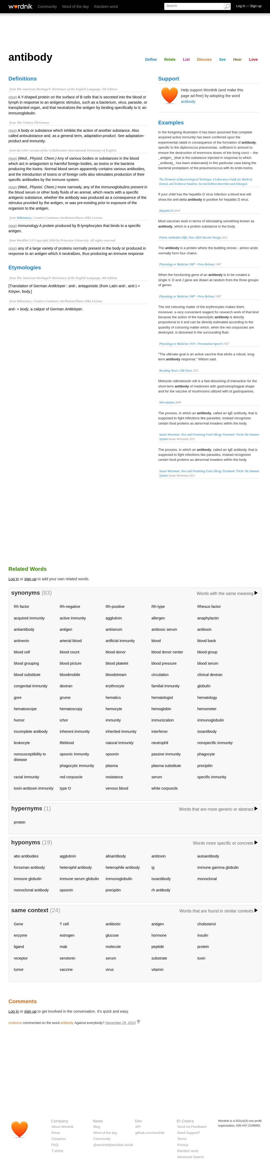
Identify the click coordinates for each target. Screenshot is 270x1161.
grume (65, 697)
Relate (170, 59)
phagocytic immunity (77, 766)
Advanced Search (190, 1157)
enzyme (20, 935)
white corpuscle (165, 788)
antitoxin (204, 629)
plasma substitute (166, 766)
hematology (207, 697)
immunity (113, 720)
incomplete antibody (31, 731)
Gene (18, 924)
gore (18, 697)
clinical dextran (210, 675)
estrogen (67, 935)
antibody (188, 101)
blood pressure (164, 663)
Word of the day (75, 6)
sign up (30, 579)
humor (19, 720)
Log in (13, 579)
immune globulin (28, 879)
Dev (138, 1121)
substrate (159, 958)
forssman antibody (29, 867)
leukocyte (22, 743)
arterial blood (71, 641)
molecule (113, 947)
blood (156, 641)
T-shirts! (57, 1151)
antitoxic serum (164, 629)
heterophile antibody (123, 867)
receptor (21, 958)
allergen (158, 618)
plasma (112, 766)
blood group (207, 652)
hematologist (162, 697)
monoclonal (207, 879)
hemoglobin (161, 709)
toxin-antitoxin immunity (34, 788)
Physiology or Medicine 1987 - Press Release (186, 264)
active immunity (73, 618)
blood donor (116, 652)
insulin (202, 935)
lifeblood (67, 743)
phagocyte (206, 754)
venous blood (117, 788)
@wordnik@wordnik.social (113, 1145)
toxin (201, 958)
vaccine (66, 969)
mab (63, 947)
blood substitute (27, 675)
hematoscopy (71, 709)
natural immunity (120, 743)
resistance (114, 777)
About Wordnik (62, 1127)
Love (253, 59)
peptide (158, 947)
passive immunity (166, 754)
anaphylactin (208, 618)
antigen (66, 629)
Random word (106, 6)
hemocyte (114, 709)
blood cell (22, 652)
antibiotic (113, 924)
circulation (160, 675)
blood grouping (26, 663)
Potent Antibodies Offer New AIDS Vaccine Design (190, 237)
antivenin (21, 641)
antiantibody (24, 629)
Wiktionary (24, 218)
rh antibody (161, 890)
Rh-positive (115, 606)
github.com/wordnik (149, 1133)
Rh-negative (70, 606)
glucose (112, 935)
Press (55, 1133)
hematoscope (25, 709)
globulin (204, 686)
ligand (19, 947)
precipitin (205, 766)
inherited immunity (121, 731)
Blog (96, 1127)
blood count (69, 652)
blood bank (206, 641)
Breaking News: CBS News (175, 370)
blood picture (70, 663)
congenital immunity (30, 686)
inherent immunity (75, 731)
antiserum (114, 629)
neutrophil (160, 743)
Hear (237, 59)
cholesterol (206, 924)
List (186, 59)
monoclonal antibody (31, 890)
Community (47, 6)
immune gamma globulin (218, 867)
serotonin (67, 958)
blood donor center (167, 652)
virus (110, 969)
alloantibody (116, 856)
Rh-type (158, 606)
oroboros (15, 1023)
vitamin (158, 969)
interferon (160, 731)
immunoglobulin (210, 720)
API (138, 1127)
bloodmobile (70, 675)
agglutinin (114, 618)
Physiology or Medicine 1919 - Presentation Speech (190, 343)
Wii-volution (166, 402)
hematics (113, 697)
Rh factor (21, 606)
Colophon (58, 1139)
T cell (64, 924)
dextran (66, 686)
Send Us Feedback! (192, 1127)
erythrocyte (115, 686)
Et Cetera (185, 1121)
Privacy (182, 1145)
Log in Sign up (249, 6)
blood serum (207, 663)
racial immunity (26, 777)
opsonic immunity (74, 754)
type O (65, 788)
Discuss (204, 59)
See (222, 59)
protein (20, 822)
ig (153, 867)
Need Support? (188, 1133)
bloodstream (116, 675)
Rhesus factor (209, 606)
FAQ (54, 1145)
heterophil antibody (76, 867)
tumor (19, 969)
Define (151, 59)
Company (59, 1121)
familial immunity (166, 686)
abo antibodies (26, 856)
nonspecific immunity (215, 743)
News (98, 1121)
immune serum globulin (79, 879)
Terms (181, 1139)
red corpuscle (71, 777)
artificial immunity (120, 641)
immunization (163, 720)
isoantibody (207, 731)
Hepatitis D (166, 210)
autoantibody (208, 856)
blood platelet (117, 663)
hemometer (207, 709)
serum (157, 777)
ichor (64, 720)
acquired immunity (29, 618)
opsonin (112, 754)
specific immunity (211, 777)
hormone (159, 935)
